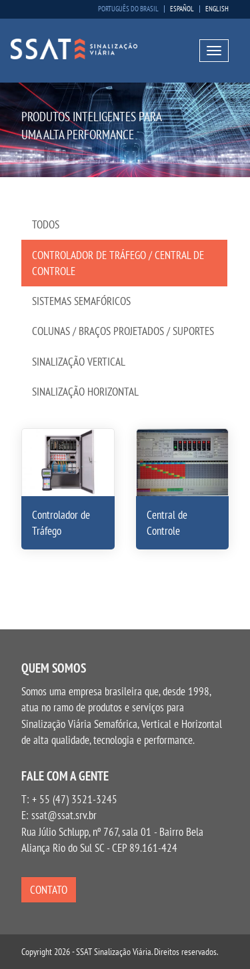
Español (182, 9)
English (217, 9)
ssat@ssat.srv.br (64, 815)
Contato (48, 889)
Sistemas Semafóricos (81, 301)
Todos (45, 224)
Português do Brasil (128, 9)
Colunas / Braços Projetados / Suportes (123, 331)
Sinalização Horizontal (85, 391)
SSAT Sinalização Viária (74, 49)
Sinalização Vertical (78, 361)
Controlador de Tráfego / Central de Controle (118, 263)
